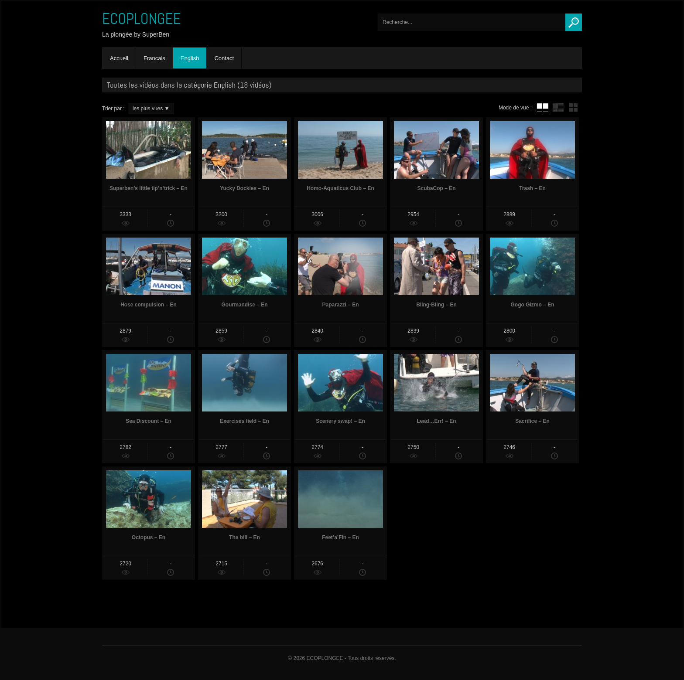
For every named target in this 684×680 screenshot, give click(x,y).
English (190, 58)
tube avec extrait (557, 107)
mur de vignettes (573, 107)
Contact (224, 58)
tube (542, 107)
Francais (154, 58)
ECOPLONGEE (141, 18)
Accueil (119, 58)
